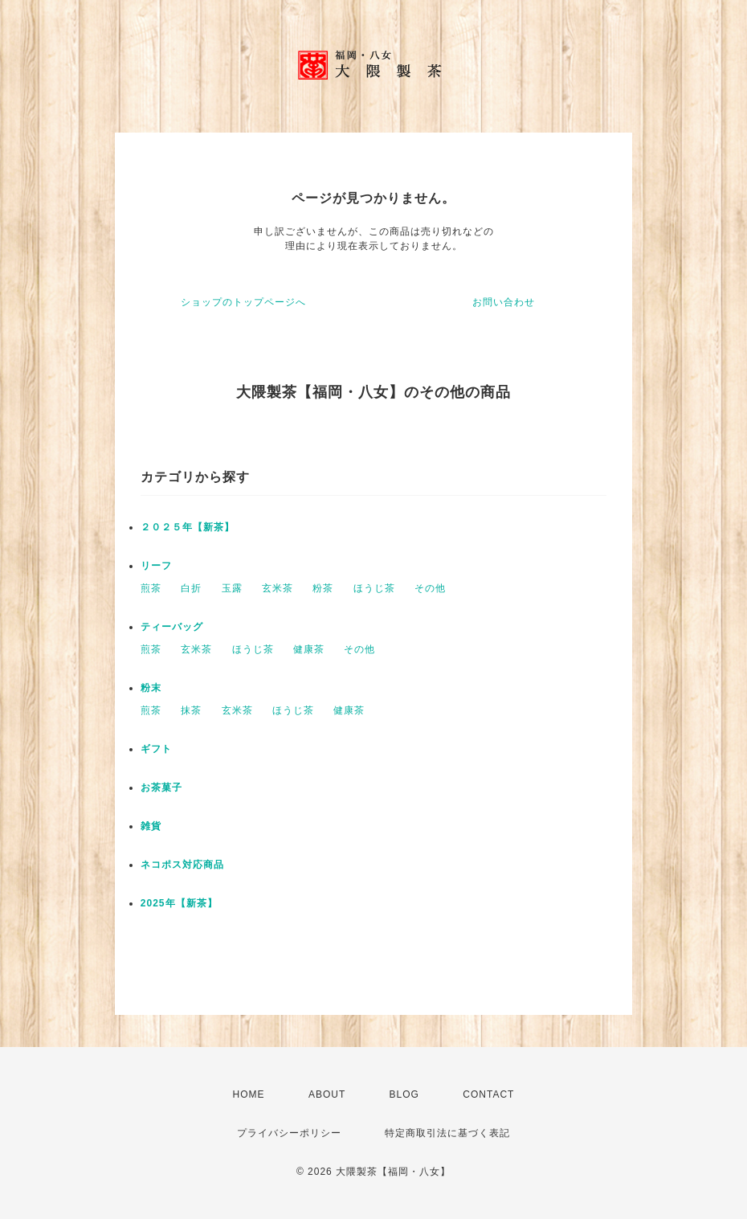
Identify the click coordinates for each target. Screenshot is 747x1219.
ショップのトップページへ (243, 302)
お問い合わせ (503, 302)
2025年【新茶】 (179, 903)
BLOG (404, 1094)
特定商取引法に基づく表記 (447, 1133)
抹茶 (191, 710)
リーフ (156, 565)
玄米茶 (277, 588)
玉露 (232, 588)
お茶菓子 (161, 787)
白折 (191, 588)
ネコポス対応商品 (182, 864)
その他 (430, 588)
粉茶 (322, 588)
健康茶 (309, 649)
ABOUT (326, 1094)
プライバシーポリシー (289, 1133)
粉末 (151, 687)
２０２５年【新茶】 (188, 527)
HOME (249, 1094)
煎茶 (151, 588)
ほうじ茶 (374, 588)
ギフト (156, 749)
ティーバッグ (172, 626)
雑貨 (151, 826)
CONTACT (488, 1094)
